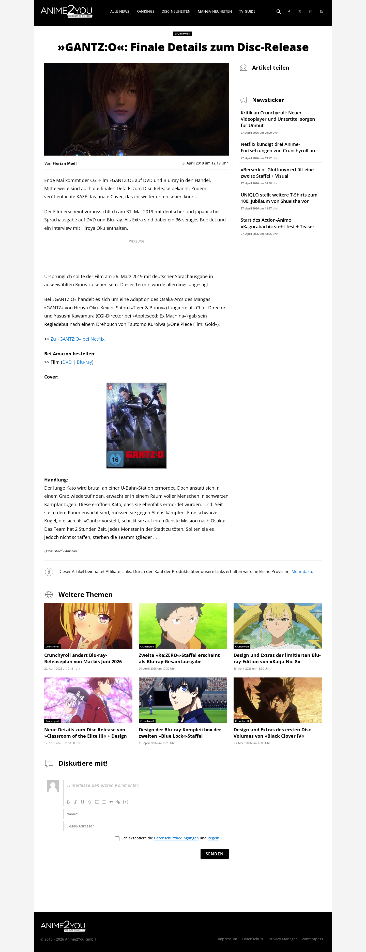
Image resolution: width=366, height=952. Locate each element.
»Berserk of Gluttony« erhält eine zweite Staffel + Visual (277, 173)
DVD (67, 362)
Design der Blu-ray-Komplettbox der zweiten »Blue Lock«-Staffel (180, 733)
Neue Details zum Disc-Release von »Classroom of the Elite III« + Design (85, 733)
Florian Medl (65, 163)
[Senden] (215, 854)
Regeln (213, 838)
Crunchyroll (182, 34)
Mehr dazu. (302, 571)
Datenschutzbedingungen (176, 838)
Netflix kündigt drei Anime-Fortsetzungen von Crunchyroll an (278, 147)
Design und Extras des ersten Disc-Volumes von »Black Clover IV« (273, 733)
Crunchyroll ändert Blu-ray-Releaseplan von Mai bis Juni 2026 (83, 658)
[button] (279, 12)
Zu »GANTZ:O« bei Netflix (77, 339)
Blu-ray (84, 362)
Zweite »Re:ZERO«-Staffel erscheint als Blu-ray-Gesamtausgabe (179, 658)
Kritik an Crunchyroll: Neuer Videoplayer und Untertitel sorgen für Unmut (278, 119)
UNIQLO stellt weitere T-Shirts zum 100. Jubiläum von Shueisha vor (279, 198)
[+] (126, 802)
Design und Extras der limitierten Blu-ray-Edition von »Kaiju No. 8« (277, 658)
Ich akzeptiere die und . (171, 838)
